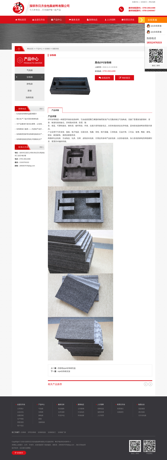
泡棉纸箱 (30, 97)
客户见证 (20, 426)
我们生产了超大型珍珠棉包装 (27, 119)
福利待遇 (101, 412)
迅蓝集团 (141, 409)
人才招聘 (110, 20)
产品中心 (56, 20)
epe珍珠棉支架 (64, 371)
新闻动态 (92, 20)
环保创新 (81, 415)
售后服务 (61, 409)
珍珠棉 (47, 49)
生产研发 (20, 419)
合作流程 (61, 412)
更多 (41, 109)
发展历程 (20, 415)
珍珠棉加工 (52, 432)
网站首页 (20, 20)
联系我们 (120, 409)
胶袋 (30, 90)
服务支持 (74, 20)
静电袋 (30, 84)
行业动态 (81, 412)
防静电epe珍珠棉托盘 (67, 368)
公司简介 (20, 409)
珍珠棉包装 (42, 432)
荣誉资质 (20, 422)
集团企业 (141, 404)
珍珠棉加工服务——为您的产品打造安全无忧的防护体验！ (30, 129)
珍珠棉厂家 (62, 432)
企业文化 (20, 412)
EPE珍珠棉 (32, 432)
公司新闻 (81, 409)
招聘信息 (101, 409)
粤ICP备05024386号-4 (63, 442)
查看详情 (55, 49)
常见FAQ (61, 415)
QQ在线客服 (154, 26)
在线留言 (144, 2)
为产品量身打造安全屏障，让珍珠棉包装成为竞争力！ (30, 124)
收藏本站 (135, 2)
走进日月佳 (38, 20)
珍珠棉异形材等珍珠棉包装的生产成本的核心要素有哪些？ (30, 134)
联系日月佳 (128, 20)
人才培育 (101, 415)
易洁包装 (141, 412)
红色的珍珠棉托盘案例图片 (26, 114)
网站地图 (152, 2)
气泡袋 (30, 70)
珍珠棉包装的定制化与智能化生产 (29, 139)
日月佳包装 (142, 415)
